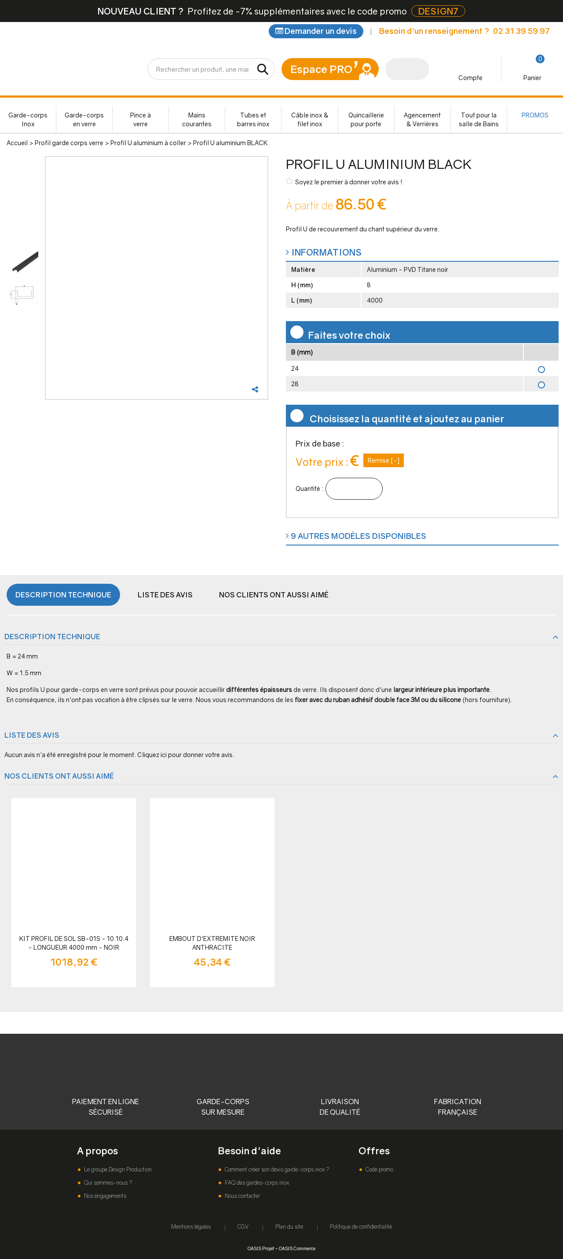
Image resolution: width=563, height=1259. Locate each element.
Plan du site (289, 1226)
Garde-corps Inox (28, 119)
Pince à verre (140, 119)
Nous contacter (241, 1196)
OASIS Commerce (297, 1248)
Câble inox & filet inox (310, 119)
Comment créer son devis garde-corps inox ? (276, 1169)
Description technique (63, 594)
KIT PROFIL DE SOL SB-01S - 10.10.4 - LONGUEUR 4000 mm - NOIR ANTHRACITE (73, 943)
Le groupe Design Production (117, 1169)
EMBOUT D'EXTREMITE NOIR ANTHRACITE (212, 943)
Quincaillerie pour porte (366, 119)
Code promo (378, 1169)
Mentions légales (191, 1226)
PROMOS (535, 115)
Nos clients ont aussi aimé (274, 594)
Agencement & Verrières (422, 119)
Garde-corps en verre (84, 119)
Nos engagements (104, 1196)
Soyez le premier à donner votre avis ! (344, 181)
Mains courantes (197, 119)
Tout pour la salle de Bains (479, 119)
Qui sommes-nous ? (107, 1182)
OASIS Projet (261, 1248)
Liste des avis (165, 594)
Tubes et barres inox (253, 119)
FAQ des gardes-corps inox (256, 1182)
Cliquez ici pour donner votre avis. (185, 754)
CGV (243, 1226)
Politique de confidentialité (361, 1226)
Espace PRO (321, 68)
